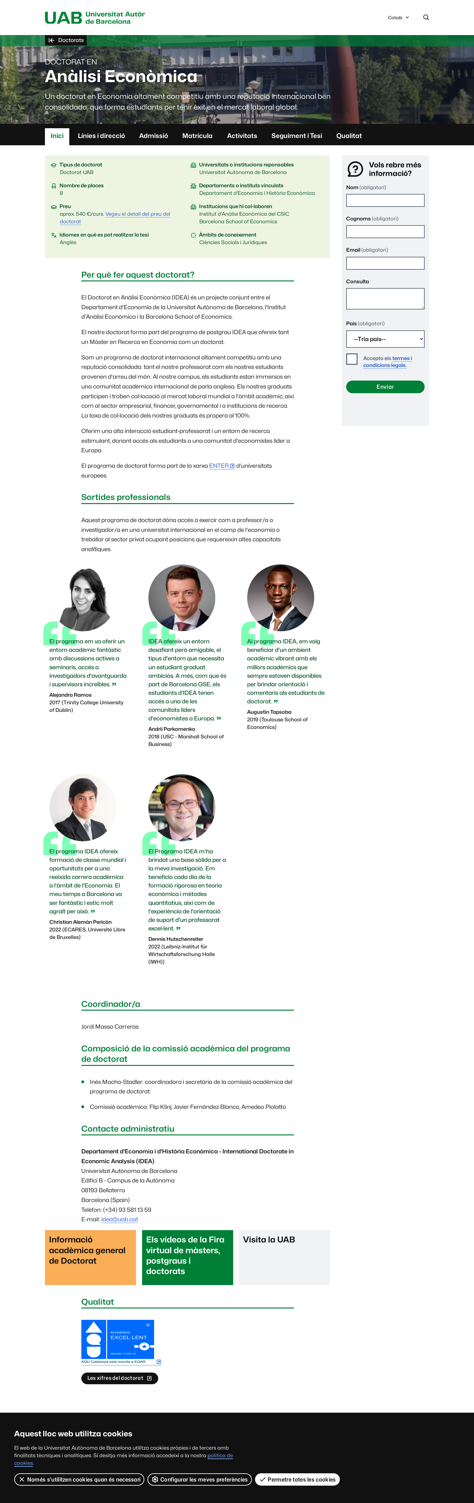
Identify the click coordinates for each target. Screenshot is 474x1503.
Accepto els (387, 363)
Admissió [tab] (153, 137)
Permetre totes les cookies (297, 1479)
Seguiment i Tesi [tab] (296, 137)
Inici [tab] (57, 137)
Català (399, 19)
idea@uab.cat (119, 1220)
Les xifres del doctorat (117, 1381)
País (365, 325)
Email (367, 251)
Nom (366, 188)
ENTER (219, 466)
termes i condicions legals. (387, 362)
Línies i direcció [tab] (101, 137)
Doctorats (67, 42)
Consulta (357, 283)
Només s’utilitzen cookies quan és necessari (79, 1479)
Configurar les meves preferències (200, 1479)
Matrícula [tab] (197, 137)
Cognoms (372, 220)
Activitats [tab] (242, 137)
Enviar (385, 387)
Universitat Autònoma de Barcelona (105, 18)
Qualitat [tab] (349, 137)
